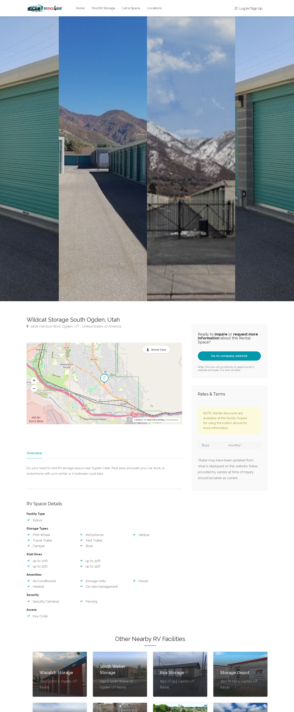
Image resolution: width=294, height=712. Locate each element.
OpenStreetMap (156, 420)
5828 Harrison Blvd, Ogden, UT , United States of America (74, 326)
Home (80, 8)
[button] (34, 380)
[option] (191, 158)
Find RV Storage (103, 8)
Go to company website (229, 356)
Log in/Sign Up (248, 8)
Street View (158, 349)
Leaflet (138, 420)
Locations (154, 8)
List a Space (131, 8)
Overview (34, 453)
